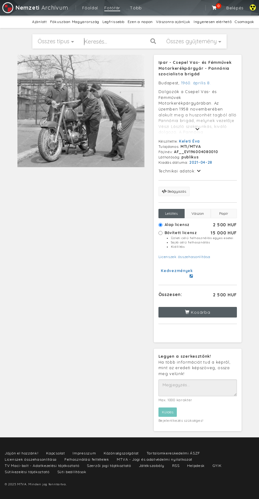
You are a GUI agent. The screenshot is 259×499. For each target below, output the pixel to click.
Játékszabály (151, 465)
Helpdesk (196, 465)
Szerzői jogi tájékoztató (109, 465)
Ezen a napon (140, 21)
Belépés (234, 7)
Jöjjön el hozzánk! (22, 453)
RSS (176, 465)
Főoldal (90, 7)
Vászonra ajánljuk (173, 21)
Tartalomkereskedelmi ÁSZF (173, 453)
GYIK (217, 465)
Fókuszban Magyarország (74, 21)
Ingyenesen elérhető (213, 21)
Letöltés (171, 213)
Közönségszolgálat (121, 453)
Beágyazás (174, 191)
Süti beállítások (72, 471)
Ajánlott (39, 21)
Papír (223, 213)
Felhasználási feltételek (86, 459)
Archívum (35, 7)
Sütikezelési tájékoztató (27, 471)
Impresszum (84, 453)
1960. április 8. (196, 82)
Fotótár (112, 7)
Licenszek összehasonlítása (184, 256)
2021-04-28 (200, 162)
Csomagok (244, 21)
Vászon (197, 213)
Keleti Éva (189, 141)
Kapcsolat (55, 453)
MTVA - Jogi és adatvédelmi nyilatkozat (154, 459)
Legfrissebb (113, 21)
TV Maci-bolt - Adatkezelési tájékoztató (42, 465)
